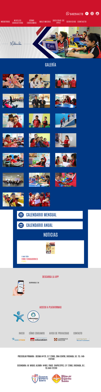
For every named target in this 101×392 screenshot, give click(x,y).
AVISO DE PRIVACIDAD (59, 333)
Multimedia (45, 21)
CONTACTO (77, 333)
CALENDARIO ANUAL (39, 225)
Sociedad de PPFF (59, 21)
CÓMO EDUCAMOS (37, 333)
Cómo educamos (32, 21)
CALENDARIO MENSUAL (41, 215)
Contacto (82, 21)
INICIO (21, 333)
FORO (24, 261)
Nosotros (5, 21)
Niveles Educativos (17, 21)
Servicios (71, 21)
